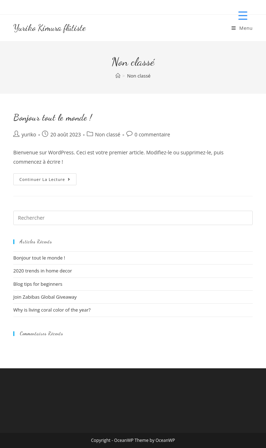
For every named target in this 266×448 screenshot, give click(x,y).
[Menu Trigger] (243, 15)
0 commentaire (152, 134)
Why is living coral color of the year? (51, 310)
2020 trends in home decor (42, 270)
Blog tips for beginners (37, 284)
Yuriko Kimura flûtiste (49, 28)
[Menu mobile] (242, 28)
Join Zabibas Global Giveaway (45, 297)
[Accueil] (118, 76)
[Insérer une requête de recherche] (133, 218)
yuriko (29, 134)
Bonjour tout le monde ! (52, 117)
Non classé (138, 76)
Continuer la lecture (47, 180)
